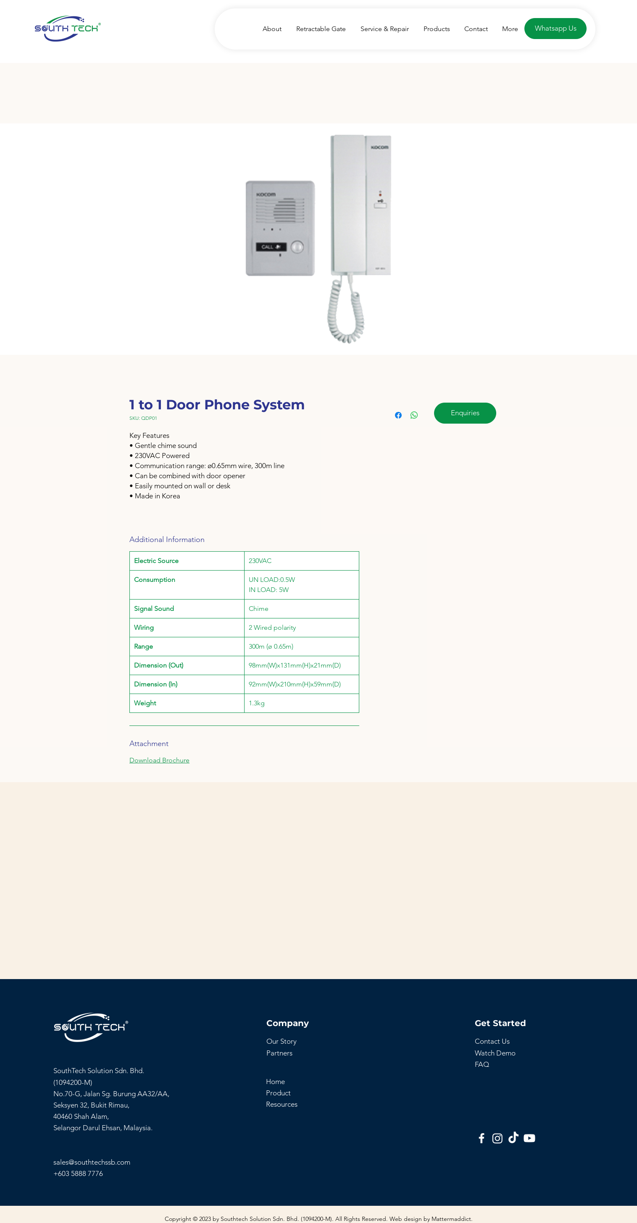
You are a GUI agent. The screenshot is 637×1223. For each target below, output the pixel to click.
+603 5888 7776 (78, 1173)
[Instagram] (497, 1138)
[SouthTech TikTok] (513, 1138)
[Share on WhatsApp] (414, 415)
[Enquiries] (465, 413)
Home (275, 1081)
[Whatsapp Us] (555, 28)
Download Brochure (159, 760)
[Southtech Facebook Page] (481, 1138)
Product (278, 1093)
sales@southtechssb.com (92, 1162)
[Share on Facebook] (398, 415)
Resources (281, 1104)
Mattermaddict (451, 1219)
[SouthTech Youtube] (529, 1138)
